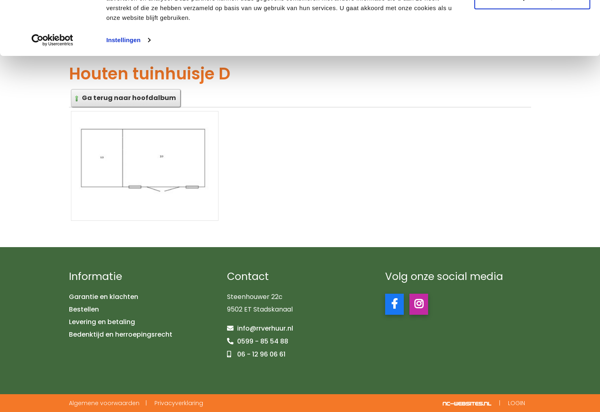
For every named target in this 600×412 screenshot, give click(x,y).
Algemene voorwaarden (104, 403)
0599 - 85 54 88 (262, 341)
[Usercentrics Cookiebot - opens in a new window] (52, 91)
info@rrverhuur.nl (265, 328)
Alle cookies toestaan (532, 21)
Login (516, 403)
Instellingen (123, 90)
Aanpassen (533, 48)
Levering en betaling (102, 322)
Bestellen (84, 309)
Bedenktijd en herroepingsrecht (120, 334)
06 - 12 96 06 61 (261, 354)
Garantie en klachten (103, 297)
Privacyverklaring (178, 403)
